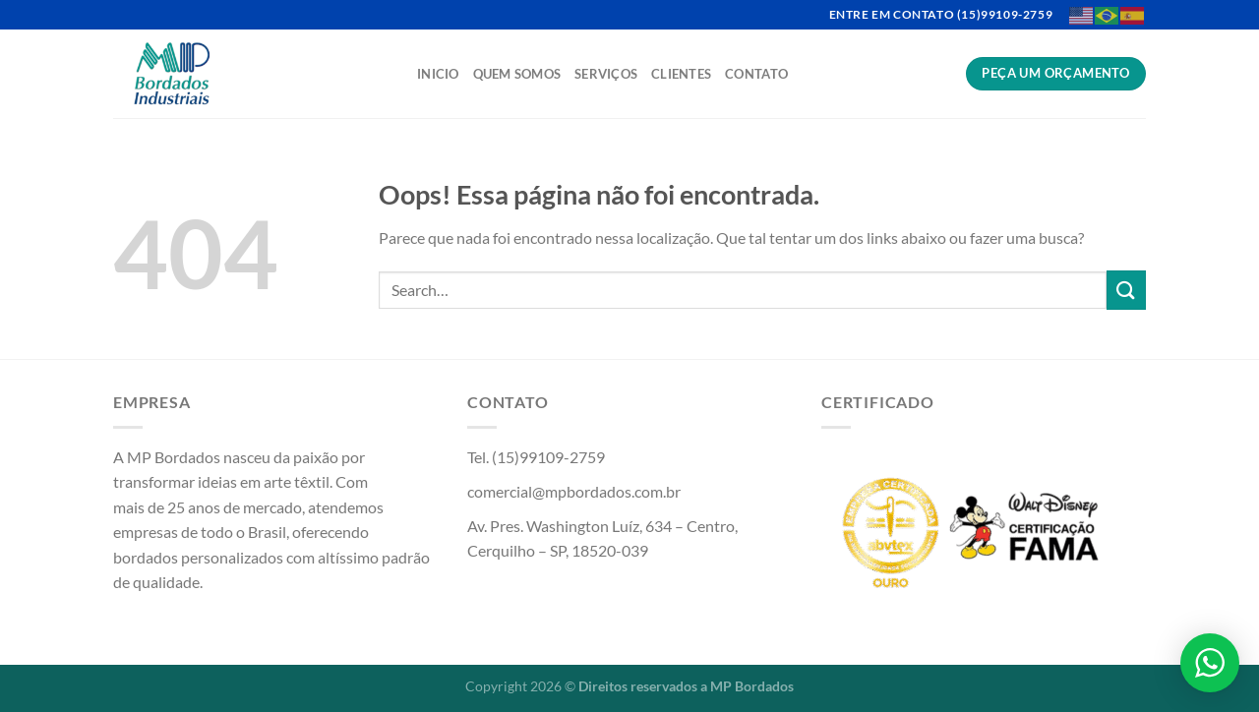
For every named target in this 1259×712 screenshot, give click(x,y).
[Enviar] (1126, 289)
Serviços (605, 74)
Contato (756, 74)
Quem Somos (517, 74)
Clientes (681, 74)
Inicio (438, 74)
